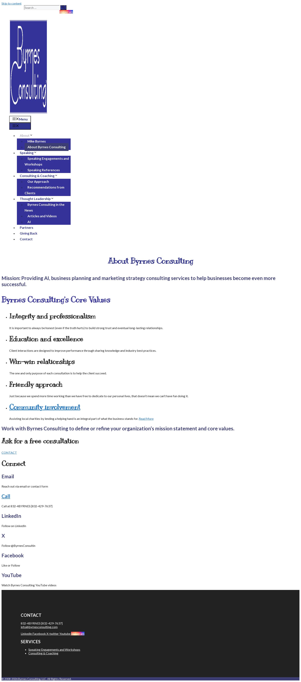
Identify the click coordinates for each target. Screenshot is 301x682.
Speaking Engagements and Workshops (47, 161)
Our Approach (38, 182)
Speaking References (43, 170)
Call (6, 496)
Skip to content (12, 3)
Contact (26, 239)
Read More (146, 418)
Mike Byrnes (36, 141)
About (28, 135)
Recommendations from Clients (44, 190)
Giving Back (28, 233)
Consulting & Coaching (40, 176)
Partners (26, 228)
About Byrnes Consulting (46, 147)
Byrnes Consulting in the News (44, 207)
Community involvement (44, 407)
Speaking (30, 153)
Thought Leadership (38, 199)
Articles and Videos (42, 216)
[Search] (63, 7)
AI (29, 222)
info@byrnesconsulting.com (39, 627)
